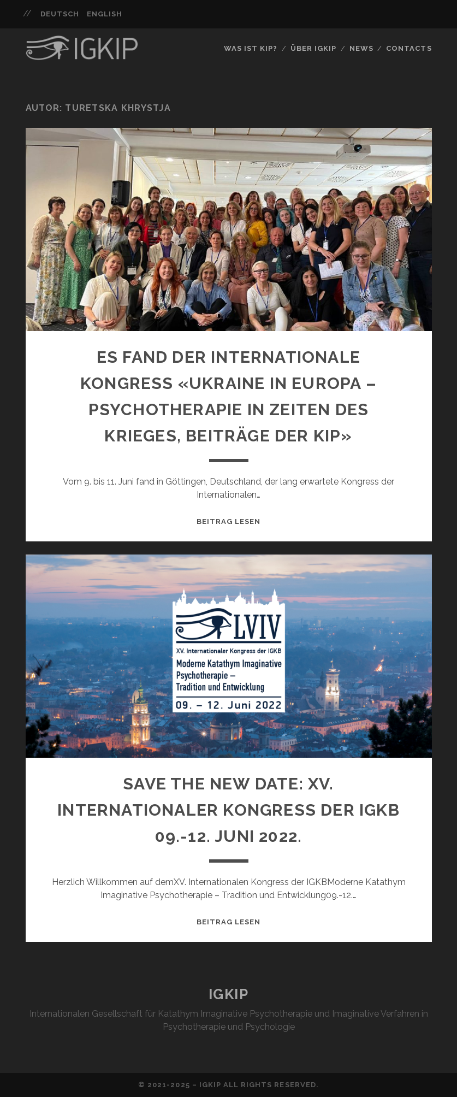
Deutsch (59, 14)
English (104, 14)
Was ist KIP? (251, 48)
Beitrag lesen (229, 521)
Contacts (408, 48)
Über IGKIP (313, 48)
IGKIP (229, 994)
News (361, 48)
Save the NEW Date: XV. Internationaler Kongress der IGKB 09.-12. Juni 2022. (228, 810)
